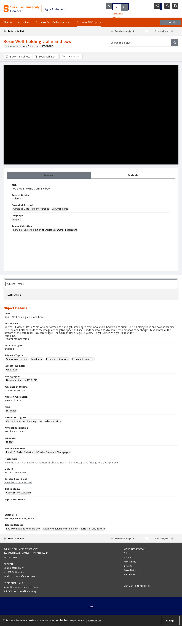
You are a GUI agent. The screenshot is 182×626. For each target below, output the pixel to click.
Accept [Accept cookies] (170, 620)
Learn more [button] (93, 620)
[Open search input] (148, 6)
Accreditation (130, 570)
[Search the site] (122, 6)
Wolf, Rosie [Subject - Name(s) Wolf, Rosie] (11, 370)
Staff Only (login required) (136, 586)
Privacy (127, 557)
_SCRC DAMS (47, 46)
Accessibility (130, 562)
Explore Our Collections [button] (53, 22)
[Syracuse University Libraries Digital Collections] (42, 8)
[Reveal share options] (157, 6)
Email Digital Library (13, 568)
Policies (127, 553)
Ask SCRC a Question (14, 572)
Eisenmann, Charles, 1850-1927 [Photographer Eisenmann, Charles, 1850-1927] (22, 380)
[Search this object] (140, 42)
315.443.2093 (10, 557)
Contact (91, 607)
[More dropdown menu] (170, 22)
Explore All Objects (89, 22)
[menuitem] (91, 606)
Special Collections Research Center (21, 587)
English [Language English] (16, 219)
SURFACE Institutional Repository (20, 591)
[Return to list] (27, 31)
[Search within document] (174, 42)
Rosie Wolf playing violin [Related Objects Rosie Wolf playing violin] (93, 529)
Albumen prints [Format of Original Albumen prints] (60, 209)
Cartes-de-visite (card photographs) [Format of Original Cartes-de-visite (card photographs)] (31, 209)
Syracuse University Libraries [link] (21, 549)
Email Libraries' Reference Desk (19, 576)
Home (8, 22)
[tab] (49, 175)
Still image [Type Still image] (11, 411)
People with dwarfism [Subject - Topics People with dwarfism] (83, 359)
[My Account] (166, 6)
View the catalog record (18, 483)
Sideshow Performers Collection (21, 46)
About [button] (24, 22)
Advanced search (115, 12)
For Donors (129, 574)
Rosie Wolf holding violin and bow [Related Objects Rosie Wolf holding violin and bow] (23, 529)
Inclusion (128, 566)
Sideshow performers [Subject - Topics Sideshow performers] (17, 359)
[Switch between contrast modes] (175, 6)
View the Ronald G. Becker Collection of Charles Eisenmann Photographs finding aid (52, 463)
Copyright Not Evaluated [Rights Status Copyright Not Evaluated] (18, 493)
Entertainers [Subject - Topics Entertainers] (37, 359)
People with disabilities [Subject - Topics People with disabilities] (57, 359)
